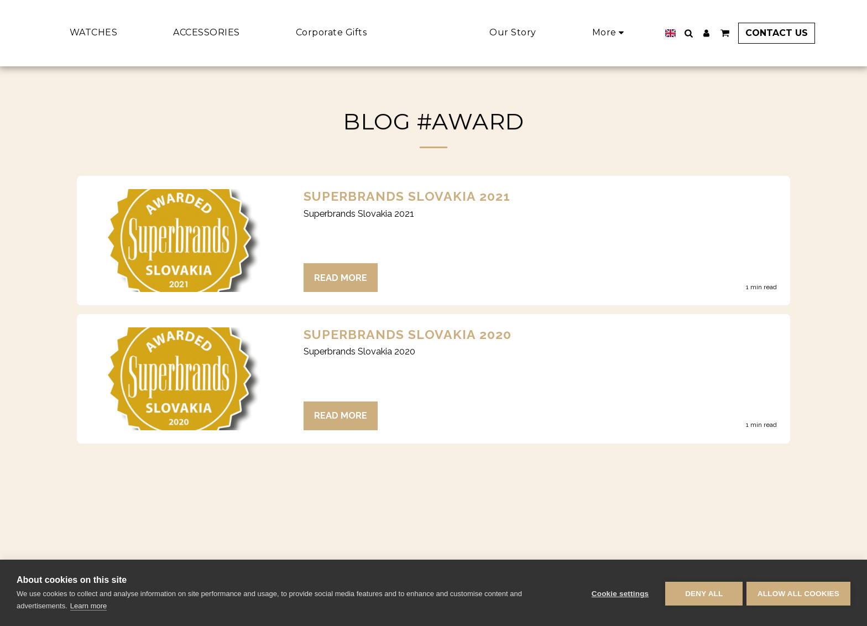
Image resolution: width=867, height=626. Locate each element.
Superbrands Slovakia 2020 (407, 334)
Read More (340, 277)
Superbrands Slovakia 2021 (407, 196)
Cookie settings (618, 593)
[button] (703, 33)
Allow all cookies (798, 593)
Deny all (702, 593)
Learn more (88, 606)
